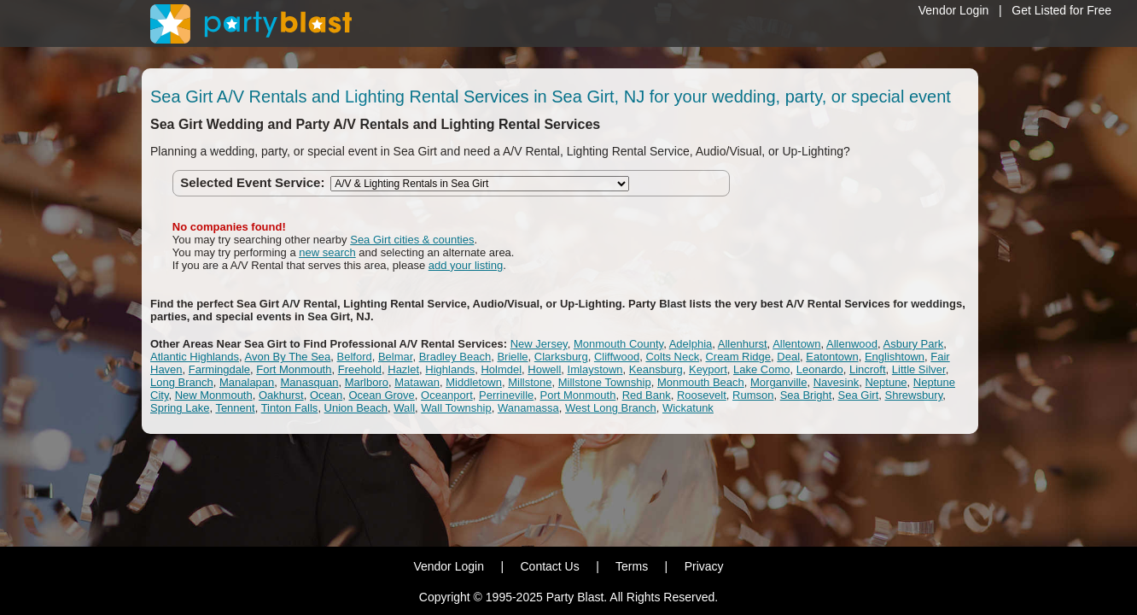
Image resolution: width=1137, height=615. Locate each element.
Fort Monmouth (293, 369)
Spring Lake (179, 407)
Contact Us (549, 566)
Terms (631, 566)
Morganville (778, 382)
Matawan (417, 382)
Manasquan (310, 382)
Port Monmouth (578, 395)
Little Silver (919, 369)
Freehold (360, 369)
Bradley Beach (455, 356)
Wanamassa (528, 407)
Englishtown (894, 356)
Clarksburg (561, 356)
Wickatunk (688, 407)
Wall (404, 407)
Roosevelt (701, 395)
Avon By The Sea (288, 356)
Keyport (708, 369)
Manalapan (246, 382)
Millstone (529, 382)
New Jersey (539, 343)
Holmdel (501, 369)
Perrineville (506, 395)
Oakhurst (281, 395)
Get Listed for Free (1061, 10)
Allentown (796, 343)
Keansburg (656, 369)
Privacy (704, 566)
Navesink (836, 382)
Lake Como (761, 369)
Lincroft (867, 369)
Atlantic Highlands (194, 356)
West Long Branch (610, 407)
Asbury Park (913, 343)
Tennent (234, 407)
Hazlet (403, 369)
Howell (544, 369)
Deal (788, 356)
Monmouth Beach (700, 382)
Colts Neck (672, 356)
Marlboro (366, 382)
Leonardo (819, 369)
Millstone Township (604, 382)
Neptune (886, 382)
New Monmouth (214, 395)
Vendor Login (953, 10)
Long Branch (181, 382)
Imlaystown (595, 369)
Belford (354, 356)
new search (327, 252)
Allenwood (852, 343)
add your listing (466, 265)
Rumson (752, 395)
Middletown (474, 382)
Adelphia (691, 343)
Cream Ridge (738, 356)
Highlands (450, 369)
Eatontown (832, 356)
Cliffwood (616, 356)
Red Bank (646, 395)
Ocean (326, 395)
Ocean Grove (381, 395)
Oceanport (447, 395)
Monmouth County (618, 343)
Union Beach (356, 407)
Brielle (512, 356)
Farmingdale (219, 369)
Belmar (395, 356)
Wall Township (456, 407)
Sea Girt (858, 395)
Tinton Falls (289, 407)
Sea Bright (806, 395)
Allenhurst (742, 343)
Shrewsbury (914, 395)
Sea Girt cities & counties (412, 239)
